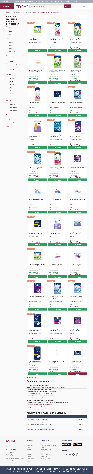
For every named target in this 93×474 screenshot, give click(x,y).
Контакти (29, 451)
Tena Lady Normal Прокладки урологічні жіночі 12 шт (41, 393)
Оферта (28, 458)
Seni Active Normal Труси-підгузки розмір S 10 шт (40, 401)
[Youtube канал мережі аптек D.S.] (70, 452)
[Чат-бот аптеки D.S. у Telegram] (73, 452)
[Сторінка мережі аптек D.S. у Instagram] (66, 452)
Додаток (42, 449)
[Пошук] (64, 6)
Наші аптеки (45, 1)
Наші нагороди (30, 442)
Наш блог (43, 440)
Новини (28, 444)
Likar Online (74, 1)
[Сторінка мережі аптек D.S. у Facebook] (63, 452)
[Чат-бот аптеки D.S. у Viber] (77, 452)
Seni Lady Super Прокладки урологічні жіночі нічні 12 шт (41, 404)
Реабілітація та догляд (18, 12)
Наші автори (29, 449)
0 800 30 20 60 (7, 2)
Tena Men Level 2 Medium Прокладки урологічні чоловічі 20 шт (43, 403)
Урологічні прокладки (31, 12)
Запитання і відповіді (45, 451)
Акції (62, 1)
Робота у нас (30, 1)
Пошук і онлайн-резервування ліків (48, 442)
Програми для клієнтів (20, 1)
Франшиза (37, 1)
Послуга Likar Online (45, 455)
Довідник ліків (44, 457)
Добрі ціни (67, 1)
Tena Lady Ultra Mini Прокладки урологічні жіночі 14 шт (41, 392)
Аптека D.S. (8, 12)
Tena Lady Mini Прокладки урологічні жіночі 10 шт (40, 390)
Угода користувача (31, 457)
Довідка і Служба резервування (48, 448)
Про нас (28, 440)
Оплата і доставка (54, 1)
